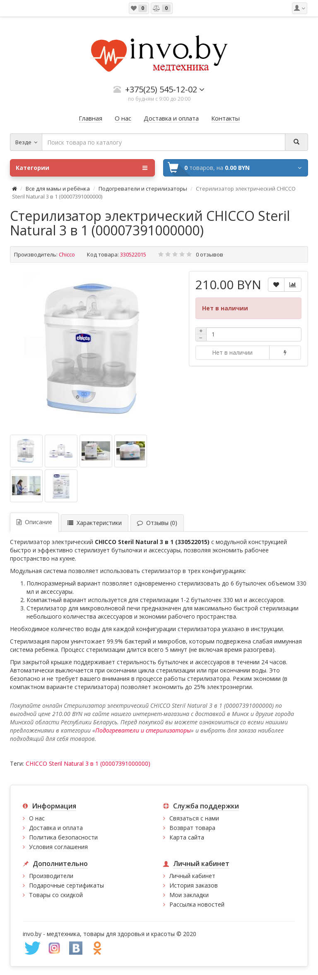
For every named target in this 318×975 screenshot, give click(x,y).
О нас (37, 818)
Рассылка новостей (196, 904)
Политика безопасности (63, 837)
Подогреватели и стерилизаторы (143, 188)
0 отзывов (209, 254)
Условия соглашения (58, 847)
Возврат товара (192, 828)
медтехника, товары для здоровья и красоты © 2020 (121, 934)
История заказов (193, 885)
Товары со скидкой (56, 895)
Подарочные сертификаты (66, 885)
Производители (51, 876)
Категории (81, 168)
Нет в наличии (232, 352)
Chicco (67, 254)
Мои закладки (189, 895)
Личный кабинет (192, 876)
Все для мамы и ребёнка (58, 188)
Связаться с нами (194, 818)
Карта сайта (186, 837)
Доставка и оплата (56, 828)
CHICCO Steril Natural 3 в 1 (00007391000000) (88, 763)
